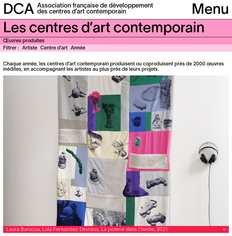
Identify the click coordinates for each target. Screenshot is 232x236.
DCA (18, 10)
